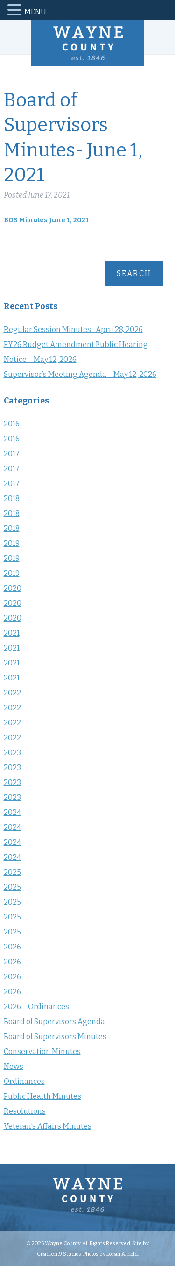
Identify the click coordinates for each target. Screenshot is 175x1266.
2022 (12, 692)
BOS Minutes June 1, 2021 (46, 220)
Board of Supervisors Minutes (55, 1036)
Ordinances (24, 1081)
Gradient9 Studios (59, 1254)
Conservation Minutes (42, 1051)
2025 (12, 872)
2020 (12, 588)
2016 (12, 423)
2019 (12, 543)
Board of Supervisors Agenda (54, 1021)
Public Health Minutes (42, 1096)
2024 (12, 812)
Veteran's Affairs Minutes (47, 1126)
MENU (35, 11)
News (13, 1066)
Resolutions (25, 1111)
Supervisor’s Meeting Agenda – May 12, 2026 (80, 374)
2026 (12, 946)
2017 (12, 453)
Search (134, 273)
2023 (12, 752)
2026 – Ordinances (36, 1006)
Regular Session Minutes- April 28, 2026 (73, 329)
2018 (12, 498)
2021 (12, 633)
